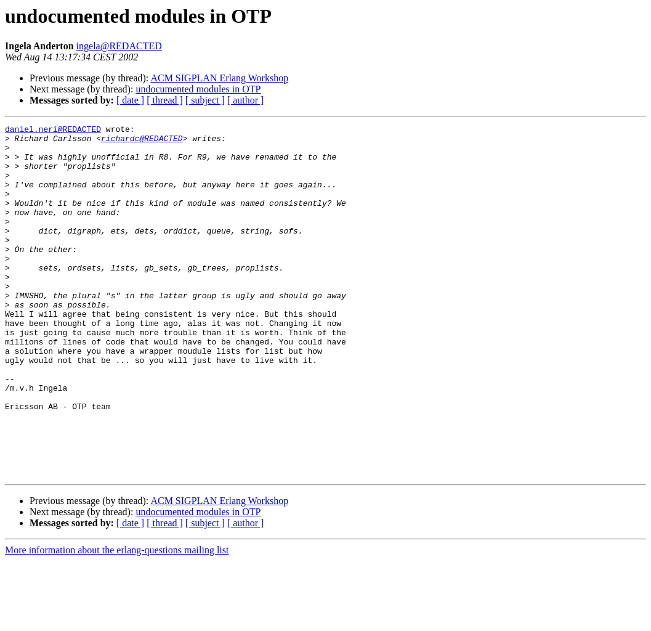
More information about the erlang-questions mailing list (116, 620)
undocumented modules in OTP (198, 89)
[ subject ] (205, 100)
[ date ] (130, 100)
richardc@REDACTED (142, 141)
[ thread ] (165, 100)
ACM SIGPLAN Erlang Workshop (219, 78)
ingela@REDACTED (119, 46)
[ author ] (245, 100)
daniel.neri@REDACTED (53, 130)
